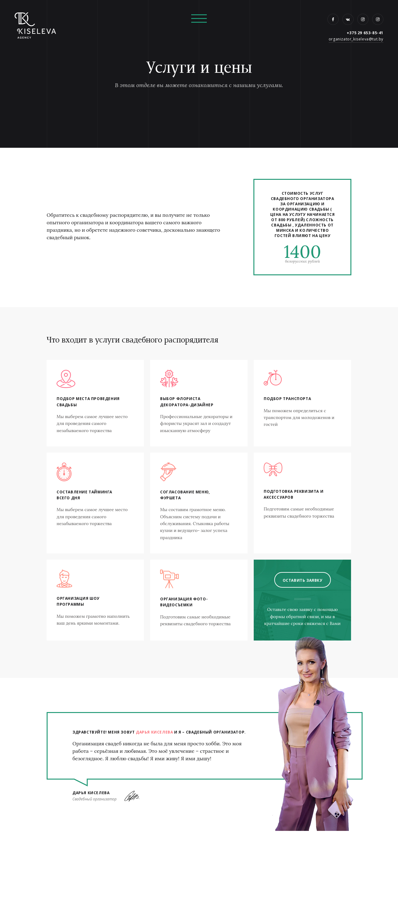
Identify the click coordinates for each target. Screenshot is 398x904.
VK (348, 19)
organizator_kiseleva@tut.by (356, 39)
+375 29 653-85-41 (365, 32)
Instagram (362, 19)
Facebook (333, 19)
